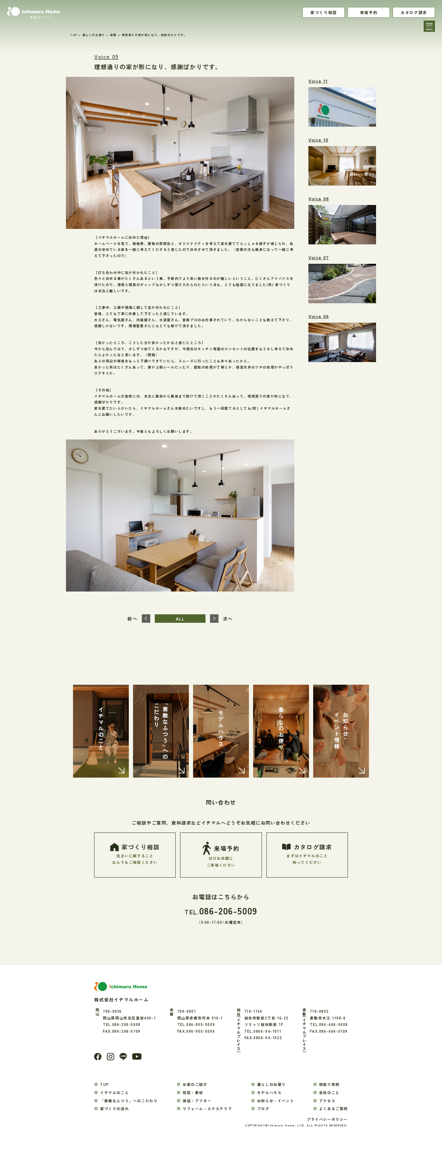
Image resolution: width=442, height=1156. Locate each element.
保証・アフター (197, 1100)
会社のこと (329, 1092)
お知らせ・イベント (275, 1100)
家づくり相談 (323, 12)
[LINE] (123, 1056)
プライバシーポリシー (327, 1119)
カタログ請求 (414, 12)
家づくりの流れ (114, 1109)
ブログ (263, 1109)
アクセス (327, 1100)
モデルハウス (269, 1092)
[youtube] (137, 1057)
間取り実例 (329, 1084)
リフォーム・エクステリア (207, 1109)
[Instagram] (110, 1056)
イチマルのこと (114, 1092)
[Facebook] (97, 1056)
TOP (104, 1084)
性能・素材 (193, 1092)
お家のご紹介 (195, 1084)
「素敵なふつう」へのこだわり (129, 1100)
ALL (180, 618)
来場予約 (368, 12)
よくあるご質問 (333, 1109)
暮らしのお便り (271, 1084)
